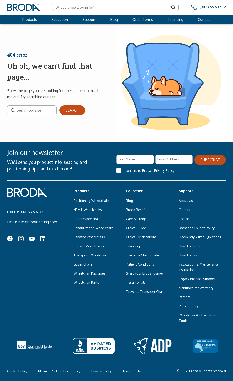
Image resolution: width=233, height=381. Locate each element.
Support (89, 19)
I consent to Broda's (149, 171)
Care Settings (136, 219)
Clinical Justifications (141, 237)
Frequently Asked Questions (200, 237)
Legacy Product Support (197, 279)
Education (60, 19)
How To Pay (188, 255)
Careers (184, 210)
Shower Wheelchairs (89, 246)
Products (29, 19)
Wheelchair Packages (89, 273)
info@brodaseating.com (37, 222)
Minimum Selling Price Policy (59, 371)
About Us (186, 200)
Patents (185, 297)
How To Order (190, 246)
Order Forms (142, 19)
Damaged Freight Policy (197, 228)
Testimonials (136, 282)
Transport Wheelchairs (91, 255)
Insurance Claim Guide (142, 255)
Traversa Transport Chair (145, 291)
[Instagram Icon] (21, 239)
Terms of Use (132, 371)
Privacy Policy (164, 171)
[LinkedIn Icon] (42, 239)
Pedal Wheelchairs (87, 219)
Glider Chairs (83, 264)
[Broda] (23, 7)
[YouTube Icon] (32, 239)
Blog (114, 19)
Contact (204, 19)
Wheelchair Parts (86, 282)
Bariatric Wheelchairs (89, 237)
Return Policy (188, 306)
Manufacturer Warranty (196, 288)
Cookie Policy (17, 371)
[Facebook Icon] (10, 239)
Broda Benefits (137, 210)
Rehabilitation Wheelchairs (94, 228)
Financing (175, 19)
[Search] (173, 7)
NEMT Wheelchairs (88, 210)
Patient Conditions (140, 264)
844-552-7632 (31, 212)
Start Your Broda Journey (145, 273)
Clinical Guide (136, 228)
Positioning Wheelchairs (91, 200)
